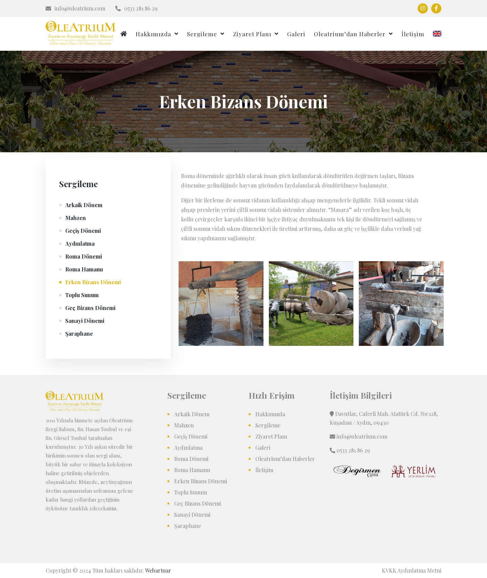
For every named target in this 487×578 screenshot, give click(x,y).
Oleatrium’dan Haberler (350, 34)
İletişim (412, 34)
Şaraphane (79, 333)
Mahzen (75, 217)
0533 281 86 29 (136, 8)
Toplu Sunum (82, 294)
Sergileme (202, 34)
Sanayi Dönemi (84, 320)
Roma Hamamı (84, 269)
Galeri (296, 34)
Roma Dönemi (83, 256)
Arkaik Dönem (83, 204)
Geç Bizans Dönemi (90, 307)
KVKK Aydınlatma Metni (411, 570)
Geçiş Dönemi (83, 230)
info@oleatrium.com (75, 8)
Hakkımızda (153, 34)
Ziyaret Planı (252, 34)
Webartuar (158, 570)
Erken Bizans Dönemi (93, 282)
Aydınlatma (80, 243)
